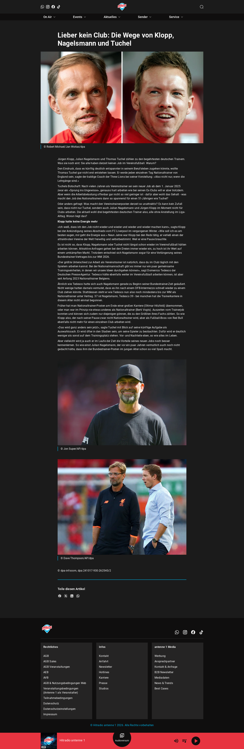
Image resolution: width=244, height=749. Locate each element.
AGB (46, 656)
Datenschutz (51, 703)
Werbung (160, 656)
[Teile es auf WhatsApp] (78, 596)
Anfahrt (103, 661)
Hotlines (104, 672)
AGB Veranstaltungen (56, 666)
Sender (145, 17)
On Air (49, 17)
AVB (45, 677)
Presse (103, 683)
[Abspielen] (196, 741)
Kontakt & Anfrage (166, 666)
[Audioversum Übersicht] (122, 738)
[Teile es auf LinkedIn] (72, 596)
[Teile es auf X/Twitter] (66, 596)
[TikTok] (58, 6)
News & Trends (164, 683)
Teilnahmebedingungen (58, 698)
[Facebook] (53, 6)
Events (80, 17)
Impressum (50, 714)
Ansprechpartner (165, 661)
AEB (45, 672)
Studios (103, 688)
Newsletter (105, 666)
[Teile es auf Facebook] (60, 596)
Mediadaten (162, 677)
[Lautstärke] (176, 741)
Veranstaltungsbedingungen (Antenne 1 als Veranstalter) (60, 690)
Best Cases (161, 688)
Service (176, 17)
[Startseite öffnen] (122, 7)
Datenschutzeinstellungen (59, 708)
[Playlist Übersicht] (184, 741)
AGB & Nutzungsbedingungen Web (64, 683)
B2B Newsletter (164, 672)
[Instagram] (47, 6)
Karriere (103, 677)
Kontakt (104, 656)
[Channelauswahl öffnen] (201, 7)
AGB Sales (49, 661)
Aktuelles (112, 17)
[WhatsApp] (42, 6)
